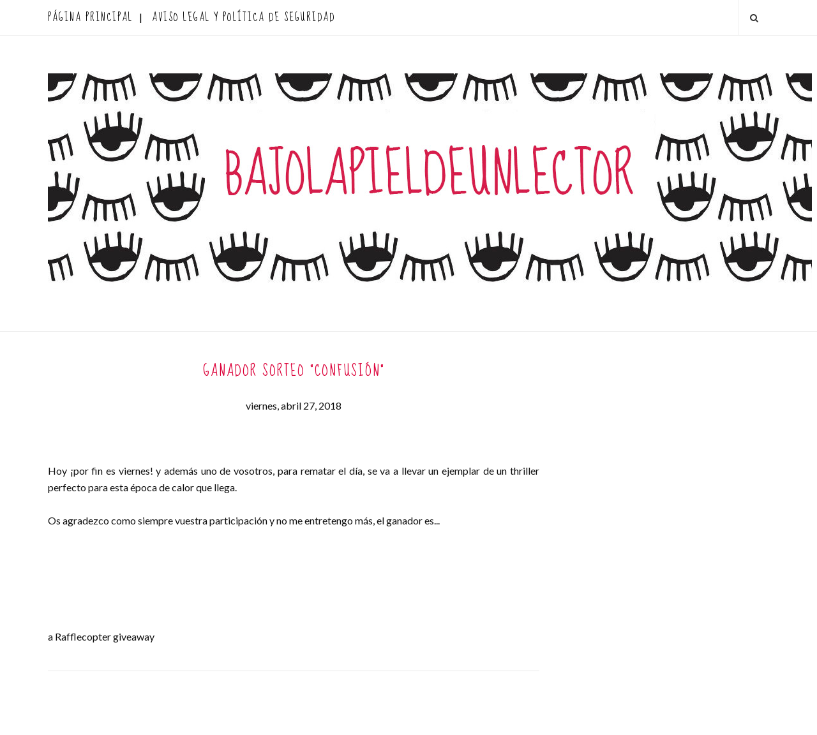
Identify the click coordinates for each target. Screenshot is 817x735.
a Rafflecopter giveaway (101, 636)
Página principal (90, 17)
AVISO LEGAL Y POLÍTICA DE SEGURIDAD (243, 17)
